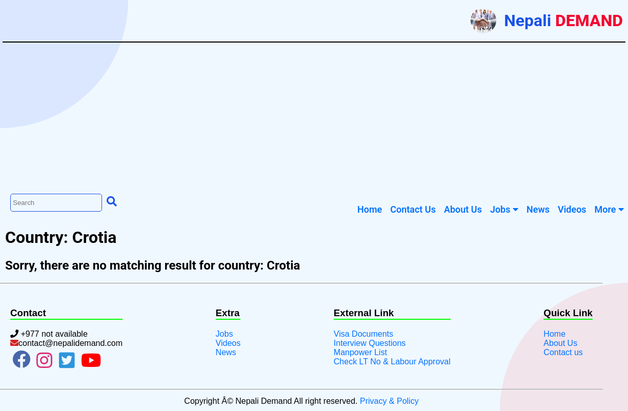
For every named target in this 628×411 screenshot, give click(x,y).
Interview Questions (370, 343)
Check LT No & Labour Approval (392, 361)
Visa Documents (363, 334)
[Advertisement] (314, 117)
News (226, 352)
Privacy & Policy (389, 401)
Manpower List (360, 352)
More (609, 209)
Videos (228, 343)
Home (554, 334)
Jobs (504, 209)
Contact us (562, 352)
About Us (560, 343)
